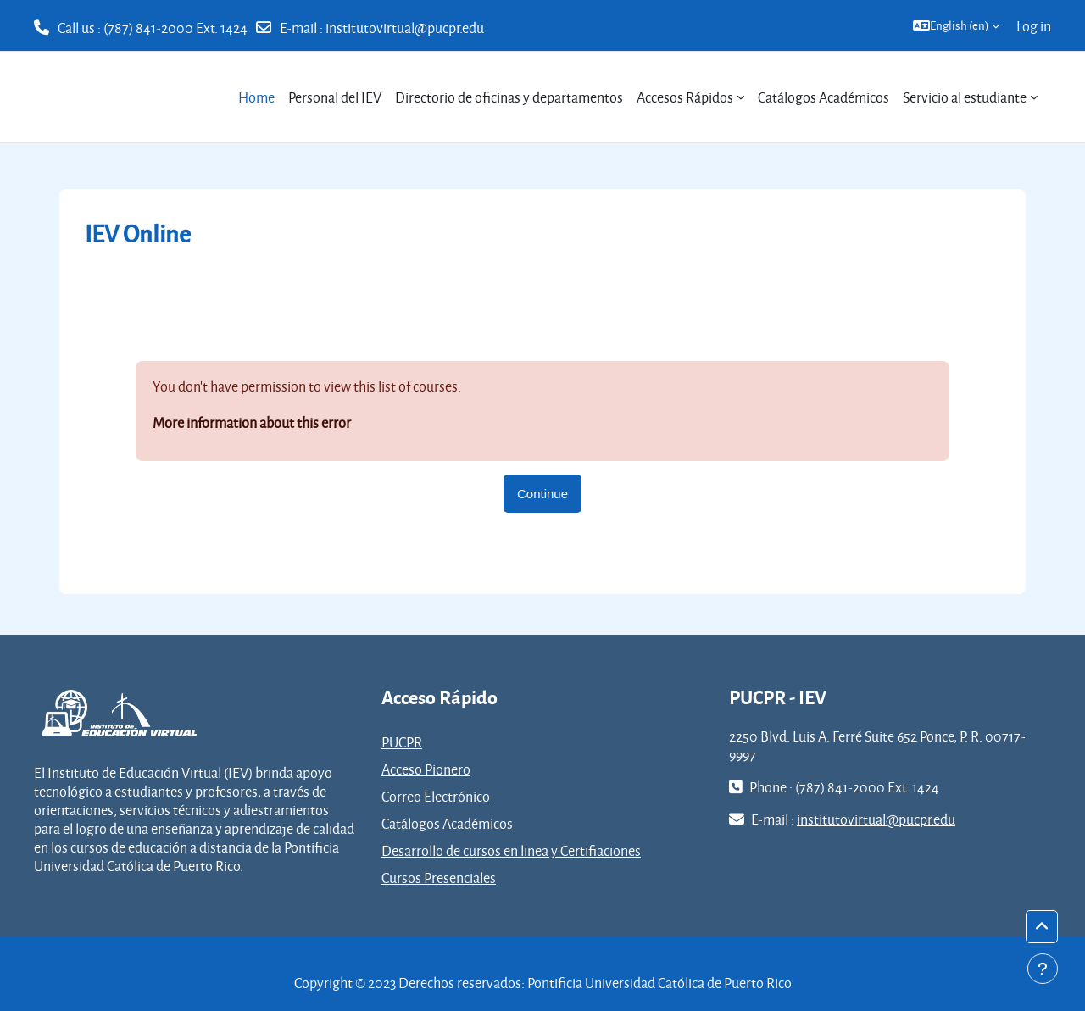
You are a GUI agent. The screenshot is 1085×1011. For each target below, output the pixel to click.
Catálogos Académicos (447, 823)
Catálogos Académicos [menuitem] (823, 97)
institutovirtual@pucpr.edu (405, 27)
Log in (1033, 26)
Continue (542, 493)
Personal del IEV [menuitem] (334, 97)
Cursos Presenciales (438, 877)
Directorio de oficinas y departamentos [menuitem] (509, 97)
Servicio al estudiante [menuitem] (965, 97)
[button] (956, 25)
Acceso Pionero (425, 769)
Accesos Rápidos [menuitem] (685, 97)
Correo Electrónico (435, 796)
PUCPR (401, 742)
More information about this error (252, 422)
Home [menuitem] (256, 97)
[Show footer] (1042, 968)
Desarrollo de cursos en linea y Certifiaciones (511, 850)
